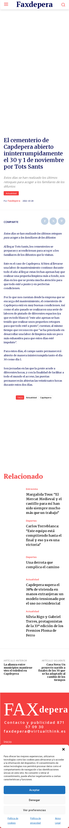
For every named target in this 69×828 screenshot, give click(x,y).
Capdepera (45, 397)
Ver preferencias (34, 810)
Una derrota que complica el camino (42, 564)
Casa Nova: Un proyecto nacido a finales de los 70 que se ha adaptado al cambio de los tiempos (51, 672)
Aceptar (34, 790)
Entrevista (32, 489)
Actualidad (11, 193)
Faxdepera (14, 201)
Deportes (31, 521)
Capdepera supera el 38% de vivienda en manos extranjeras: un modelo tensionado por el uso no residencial (45, 594)
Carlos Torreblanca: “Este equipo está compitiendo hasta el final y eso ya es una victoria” (44, 535)
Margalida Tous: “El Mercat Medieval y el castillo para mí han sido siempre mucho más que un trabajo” (44, 503)
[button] (63, 749)
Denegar (34, 800)
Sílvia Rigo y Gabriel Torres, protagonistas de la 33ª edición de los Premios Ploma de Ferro (44, 626)
